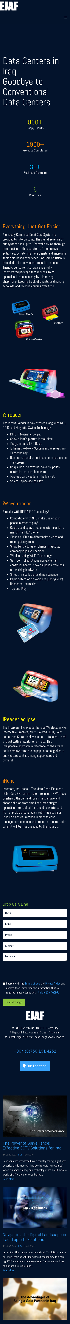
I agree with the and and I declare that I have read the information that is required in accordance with (36, 988)
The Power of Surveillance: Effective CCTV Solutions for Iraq (32, 1145)
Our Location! (35, 1065)
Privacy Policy (52, 983)
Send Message (14, 1002)
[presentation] (31, 971)
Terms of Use (32, 983)
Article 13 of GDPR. (48, 992)
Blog (20, 1154)
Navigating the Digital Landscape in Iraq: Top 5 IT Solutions (34, 1237)
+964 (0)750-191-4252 (35, 1051)
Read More (8, 1179)
